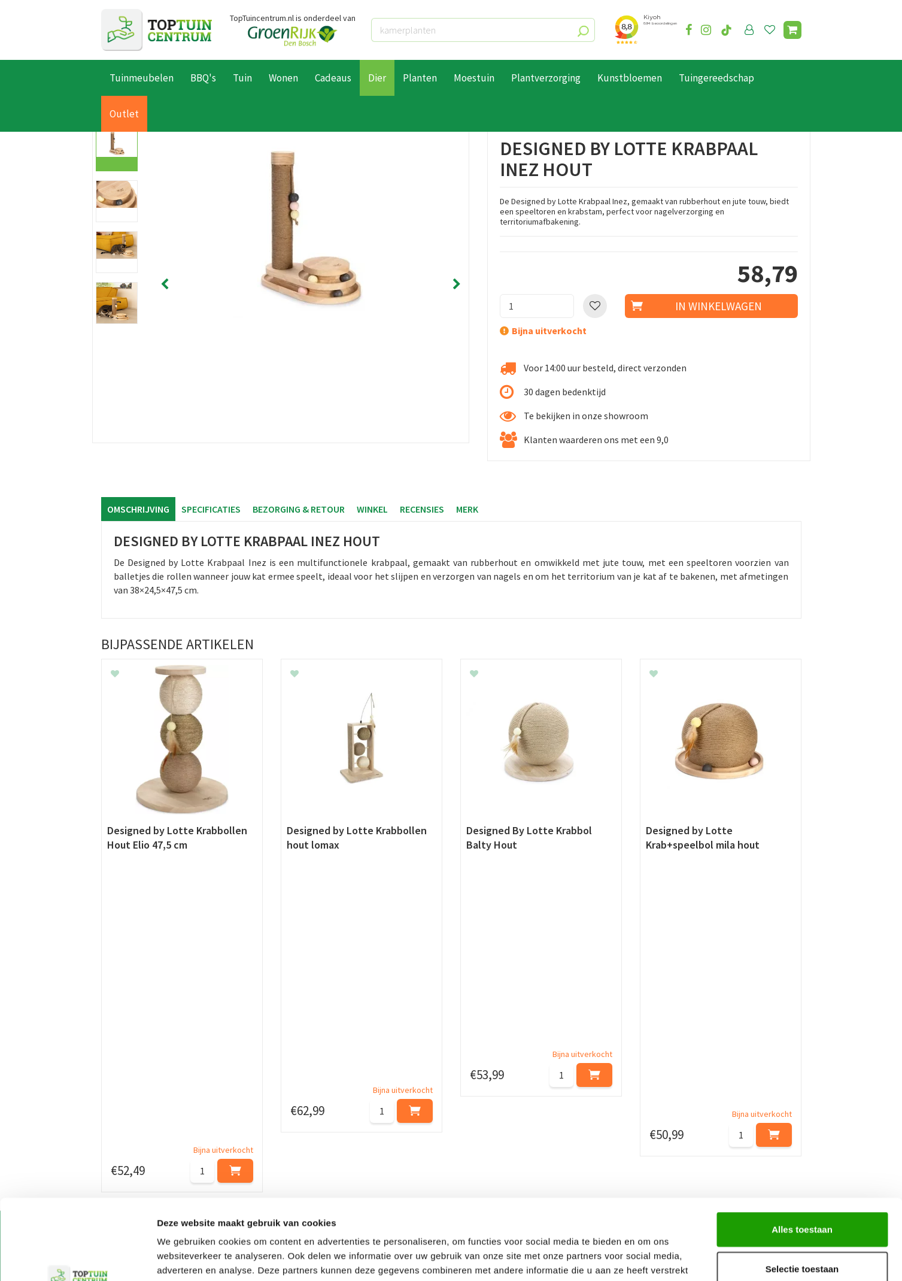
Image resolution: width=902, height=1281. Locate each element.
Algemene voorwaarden (149, 1122)
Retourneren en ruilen (146, 1108)
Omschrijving (138, 509)
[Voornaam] (267, 1004)
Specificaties (211, 509)
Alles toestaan (802, 1154)
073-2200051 (680, 1080)
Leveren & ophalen (139, 1094)
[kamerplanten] (483, 30)
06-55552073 (680, 1098)
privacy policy (512, 974)
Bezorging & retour (299, 509)
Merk (467, 509)
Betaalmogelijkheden (145, 1080)
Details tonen (646, 1257)
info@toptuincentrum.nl (706, 1116)
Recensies (422, 509)
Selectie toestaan (802, 1193)
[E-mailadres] (541, 1004)
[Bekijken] (792, 30)
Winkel (372, 509)
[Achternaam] (391, 1004)
